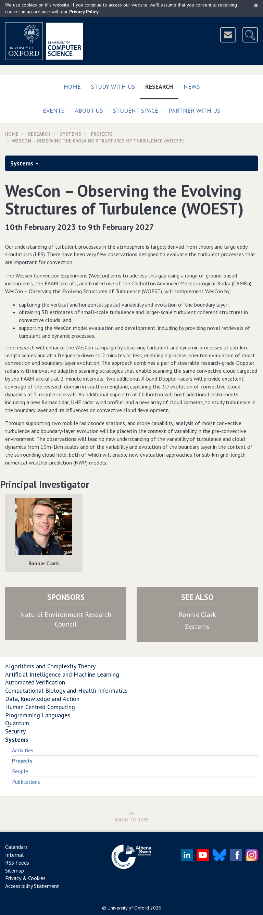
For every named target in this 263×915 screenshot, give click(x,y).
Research (161, 85)
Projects (102, 134)
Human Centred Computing (40, 707)
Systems (70, 134)
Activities (22, 750)
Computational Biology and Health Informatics (66, 690)
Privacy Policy (84, 12)
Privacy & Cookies (25, 878)
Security (15, 731)
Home (72, 86)
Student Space (135, 110)
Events (53, 110)
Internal (14, 854)
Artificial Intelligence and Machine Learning (62, 674)
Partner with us (194, 110)
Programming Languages (37, 715)
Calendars (16, 846)
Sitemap (14, 870)
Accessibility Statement (32, 885)
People (20, 771)
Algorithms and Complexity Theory (50, 666)
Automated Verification (35, 682)
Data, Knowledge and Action (42, 699)
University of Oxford (128, 908)
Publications (26, 781)
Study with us (113, 86)
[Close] (256, 5)
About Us (89, 110)
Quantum (17, 723)
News (192, 86)
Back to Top (131, 816)
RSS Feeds (17, 862)
